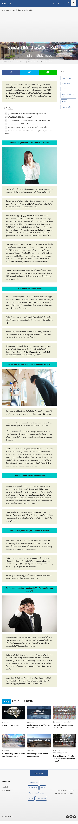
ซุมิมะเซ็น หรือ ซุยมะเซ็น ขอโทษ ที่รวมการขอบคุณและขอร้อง (25, 115)
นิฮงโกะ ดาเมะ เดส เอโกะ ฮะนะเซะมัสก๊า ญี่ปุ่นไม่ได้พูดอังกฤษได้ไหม (27, 122)
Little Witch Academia (65, 796)
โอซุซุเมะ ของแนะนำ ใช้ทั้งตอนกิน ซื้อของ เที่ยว (21, 125)
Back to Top (39, 776)
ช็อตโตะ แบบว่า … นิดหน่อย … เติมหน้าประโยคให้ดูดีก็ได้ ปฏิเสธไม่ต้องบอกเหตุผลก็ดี (29, 133)
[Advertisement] (39, 28)
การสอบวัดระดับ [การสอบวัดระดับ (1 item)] (66, 79)
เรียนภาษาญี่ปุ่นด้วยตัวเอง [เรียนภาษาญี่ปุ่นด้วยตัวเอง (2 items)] (68, 97)
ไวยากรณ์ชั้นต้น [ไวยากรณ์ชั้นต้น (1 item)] (66, 108)
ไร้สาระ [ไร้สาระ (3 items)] (64, 103)
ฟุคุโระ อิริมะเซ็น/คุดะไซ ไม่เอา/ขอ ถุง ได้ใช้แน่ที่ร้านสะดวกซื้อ (26, 129)
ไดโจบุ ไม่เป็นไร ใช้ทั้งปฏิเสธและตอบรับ (18, 118)
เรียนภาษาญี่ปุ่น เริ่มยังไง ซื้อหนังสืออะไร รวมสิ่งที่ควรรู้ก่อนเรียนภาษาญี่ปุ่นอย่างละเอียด (63, 761)
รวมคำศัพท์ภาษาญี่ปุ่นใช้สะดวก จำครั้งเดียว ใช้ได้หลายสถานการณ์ (13, 757)
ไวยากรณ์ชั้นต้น (67, 723)
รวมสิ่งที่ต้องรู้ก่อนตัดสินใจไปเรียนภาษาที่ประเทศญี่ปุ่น (38, 757)
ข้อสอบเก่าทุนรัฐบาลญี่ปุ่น (27, 10)
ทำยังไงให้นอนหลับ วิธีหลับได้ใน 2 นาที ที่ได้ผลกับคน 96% (38, 728)
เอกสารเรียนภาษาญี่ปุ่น (9, 10)
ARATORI (10, 819)
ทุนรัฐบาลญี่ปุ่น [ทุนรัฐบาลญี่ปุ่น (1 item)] (66, 85)
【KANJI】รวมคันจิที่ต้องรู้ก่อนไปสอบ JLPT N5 (64, 728)
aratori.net (7, 793)
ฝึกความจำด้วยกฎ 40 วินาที (11, 727)
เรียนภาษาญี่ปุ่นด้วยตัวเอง (61, 754)
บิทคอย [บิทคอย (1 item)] (64, 90)
